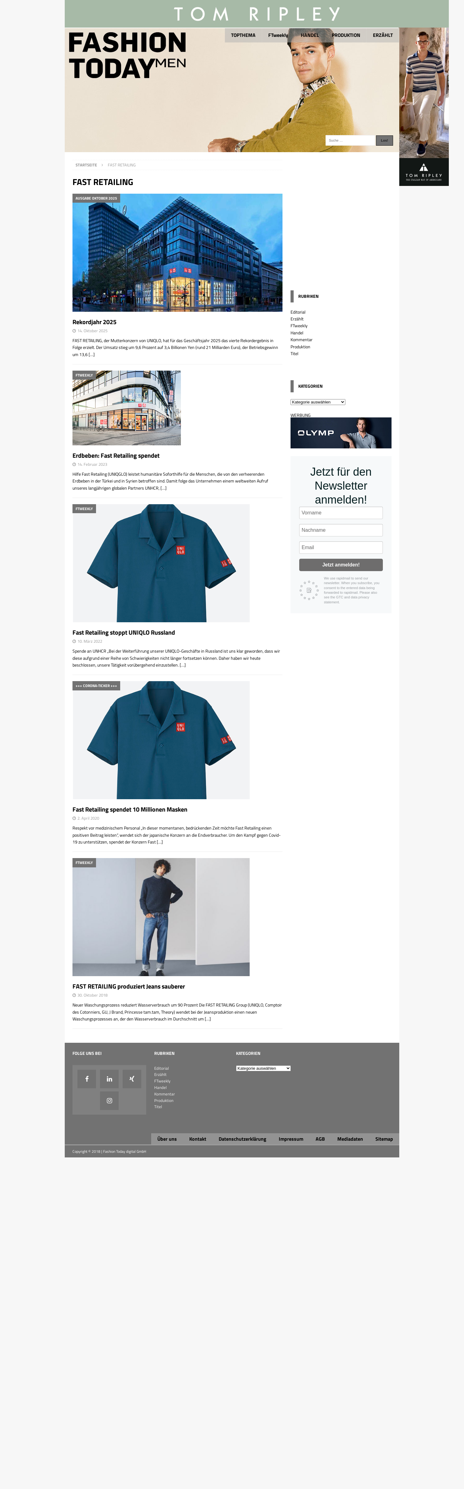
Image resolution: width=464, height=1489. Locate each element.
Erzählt (297, 318)
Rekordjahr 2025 (94, 322)
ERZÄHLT (383, 35)
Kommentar (302, 339)
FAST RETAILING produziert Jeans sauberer (128, 986)
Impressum (291, 1139)
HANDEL (310, 35)
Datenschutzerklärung (242, 1139)
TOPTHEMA (243, 35)
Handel (297, 332)
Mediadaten (350, 1139)
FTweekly (278, 35)
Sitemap (384, 1139)
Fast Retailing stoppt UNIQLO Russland (123, 632)
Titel (294, 353)
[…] (92, 354)
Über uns (167, 1139)
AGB (320, 1139)
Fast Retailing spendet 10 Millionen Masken (129, 809)
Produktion (300, 346)
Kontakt (197, 1139)
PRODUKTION (346, 35)
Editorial (298, 312)
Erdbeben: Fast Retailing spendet (116, 455)
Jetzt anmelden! (341, 564)
